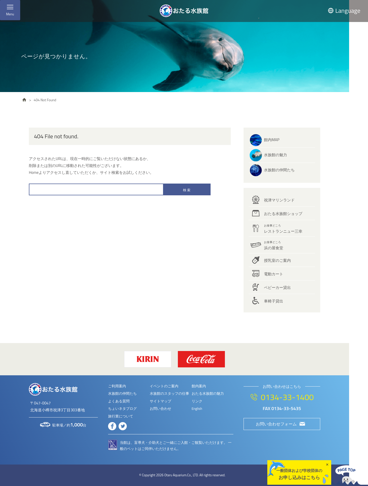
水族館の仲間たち (279, 170)
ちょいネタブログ (122, 408)
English (197, 408)
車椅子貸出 (273, 301)
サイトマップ (160, 401)
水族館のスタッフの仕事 (169, 393)
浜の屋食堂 (273, 245)
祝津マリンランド (279, 200)
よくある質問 (119, 401)
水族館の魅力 (275, 155)
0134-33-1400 (287, 397)
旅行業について (120, 416)
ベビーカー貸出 (277, 287)
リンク (197, 401)
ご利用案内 (117, 386)
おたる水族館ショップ (283, 214)
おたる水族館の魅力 (208, 393)
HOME (24, 100)
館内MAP (271, 140)
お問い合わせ (160, 408)
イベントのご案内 (164, 386)
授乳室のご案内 (277, 260)
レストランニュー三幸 (283, 228)
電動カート (273, 274)
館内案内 (199, 386)
